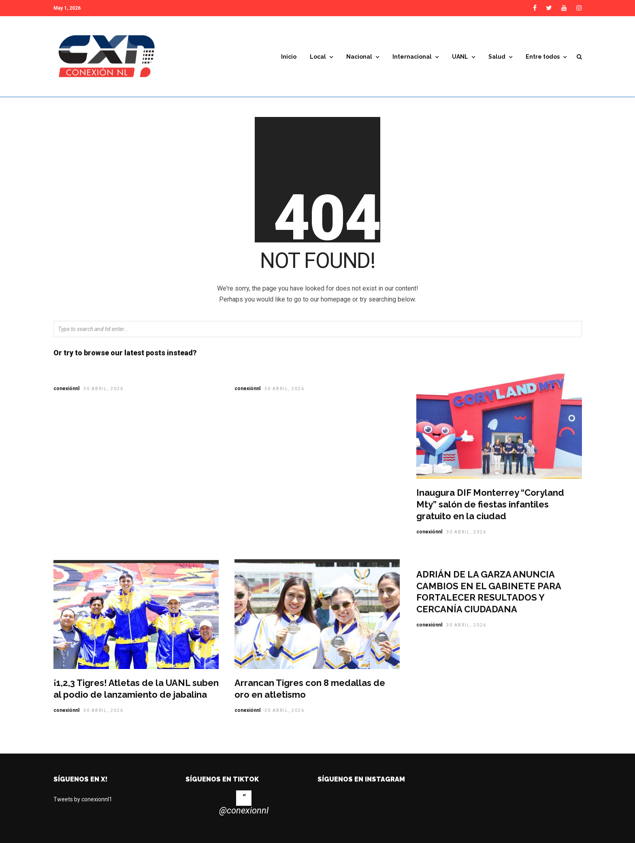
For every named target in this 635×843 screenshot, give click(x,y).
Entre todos (543, 56)
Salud (496, 56)
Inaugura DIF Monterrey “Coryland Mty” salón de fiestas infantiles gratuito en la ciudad (490, 504)
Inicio (288, 56)
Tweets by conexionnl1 (82, 799)
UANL (460, 56)
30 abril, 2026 (103, 388)
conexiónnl (66, 388)
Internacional (412, 56)
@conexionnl (243, 810)
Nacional (359, 56)
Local (318, 56)
